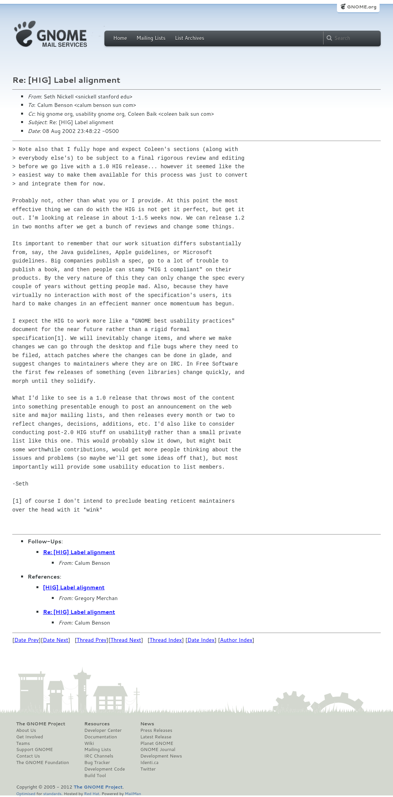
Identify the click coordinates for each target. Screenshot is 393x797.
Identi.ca (149, 762)
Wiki (89, 743)
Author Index (236, 640)
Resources (97, 724)
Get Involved (29, 737)
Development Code (104, 769)
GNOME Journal (157, 749)
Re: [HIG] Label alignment (79, 552)
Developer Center (103, 730)
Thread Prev (92, 640)
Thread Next (126, 640)
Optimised (25, 793)
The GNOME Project (40, 724)
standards (52, 793)
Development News (161, 756)
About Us (26, 730)
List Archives (189, 37)
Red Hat (91, 793)
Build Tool (95, 775)
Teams (23, 743)
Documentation (100, 737)
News (147, 724)
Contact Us (28, 756)
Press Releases (156, 730)
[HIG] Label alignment (73, 587)
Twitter (147, 769)
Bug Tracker (97, 762)
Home (120, 37)
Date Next (55, 640)
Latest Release (155, 737)
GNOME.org (361, 6)
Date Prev (26, 640)
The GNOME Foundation (42, 762)
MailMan (133, 793)
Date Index (201, 640)
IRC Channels (99, 756)
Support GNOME (34, 749)
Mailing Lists (150, 37)
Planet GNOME (156, 743)
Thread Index (166, 640)
